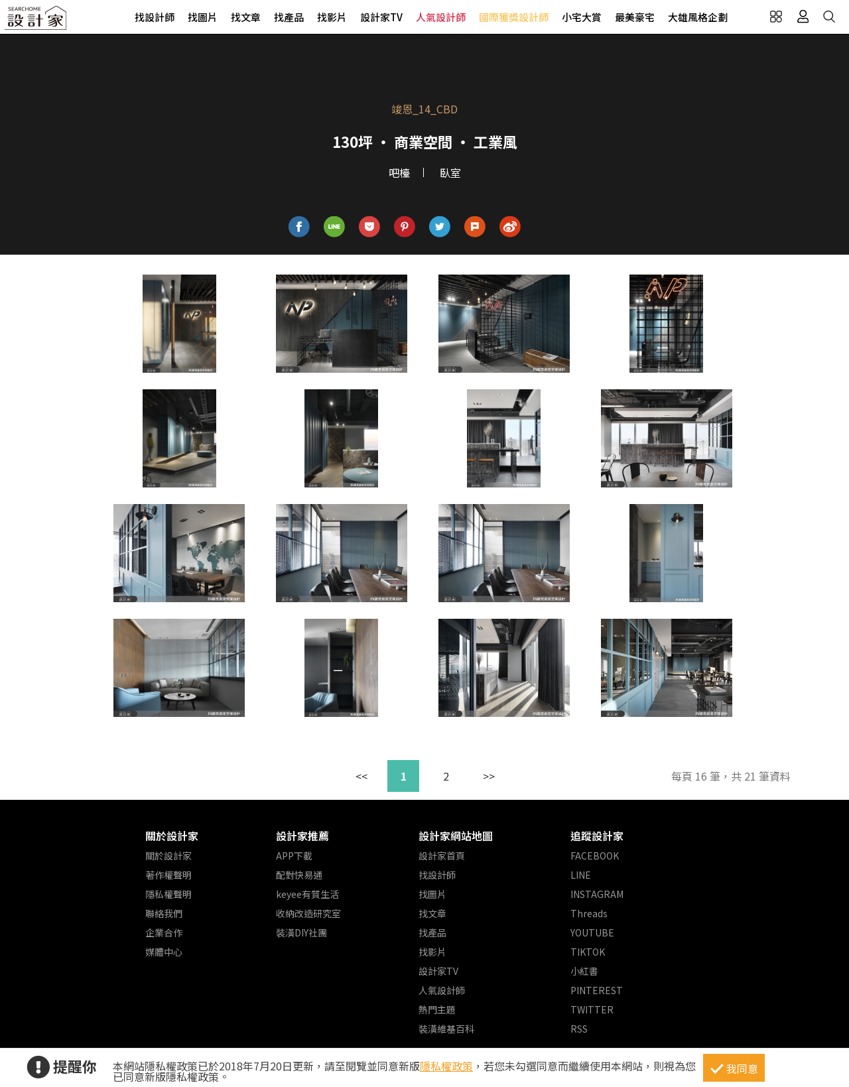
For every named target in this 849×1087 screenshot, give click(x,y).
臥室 (450, 172)
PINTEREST (596, 990)
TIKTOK (587, 951)
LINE (580, 874)
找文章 (246, 17)
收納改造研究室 (308, 913)
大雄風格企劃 (698, 17)
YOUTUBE (592, 932)
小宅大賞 (582, 17)
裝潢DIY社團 (301, 932)
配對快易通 (299, 874)
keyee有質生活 (307, 894)
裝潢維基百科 (446, 1028)
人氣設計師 (441, 17)
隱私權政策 (446, 1066)
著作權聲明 (168, 874)
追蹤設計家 (596, 836)
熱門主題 (437, 1009)
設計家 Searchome (36, 21)
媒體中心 (163, 951)
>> (489, 776)
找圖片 (203, 17)
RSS (579, 1028)
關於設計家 (171, 836)
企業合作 (163, 932)
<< (361, 776)
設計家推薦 (302, 836)
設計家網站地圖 (456, 836)
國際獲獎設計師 (514, 17)
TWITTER (592, 1009)
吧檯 (399, 172)
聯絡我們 (163, 913)
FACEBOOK (594, 855)
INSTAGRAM (596, 894)
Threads (589, 913)
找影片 (332, 17)
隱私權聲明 (168, 894)
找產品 (289, 17)
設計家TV (381, 17)
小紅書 (584, 971)
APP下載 (294, 855)
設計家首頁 (442, 855)
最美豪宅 (635, 17)
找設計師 (154, 17)
